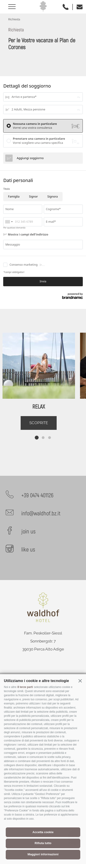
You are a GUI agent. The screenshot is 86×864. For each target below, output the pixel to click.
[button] (80, 680)
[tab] (37, 437)
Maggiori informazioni (43, 854)
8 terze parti (25, 687)
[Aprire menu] (13, 6)
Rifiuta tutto (43, 843)
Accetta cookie (43, 832)
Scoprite (38, 422)
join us (28, 531)
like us (28, 549)
